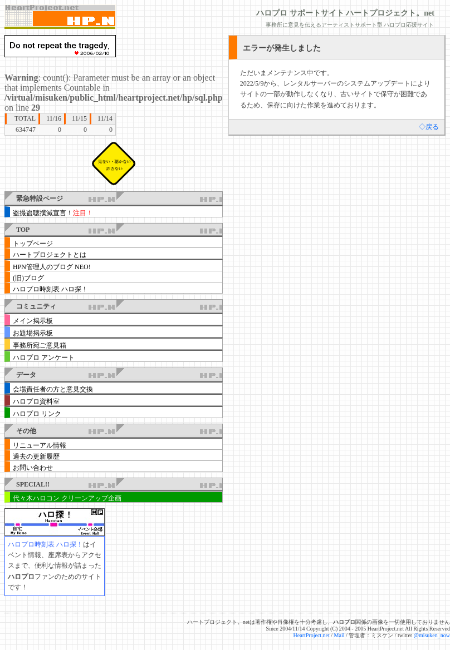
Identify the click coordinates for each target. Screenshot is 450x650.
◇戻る (429, 127)
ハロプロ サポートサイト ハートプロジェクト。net (345, 13)
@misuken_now (432, 635)
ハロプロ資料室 (36, 401)
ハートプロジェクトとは (49, 255)
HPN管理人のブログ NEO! (52, 267)
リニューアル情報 (39, 445)
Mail (339, 635)
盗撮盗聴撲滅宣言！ (53, 213)
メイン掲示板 (33, 321)
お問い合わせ (33, 468)
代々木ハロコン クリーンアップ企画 (67, 498)
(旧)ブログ (28, 278)
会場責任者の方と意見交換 (53, 389)
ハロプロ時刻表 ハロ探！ (50, 289)
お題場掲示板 (33, 333)
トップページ (33, 243)
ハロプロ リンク (37, 414)
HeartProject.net (312, 635)
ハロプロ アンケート (44, 357)
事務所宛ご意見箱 (39, 345)
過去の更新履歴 (36, 456)
